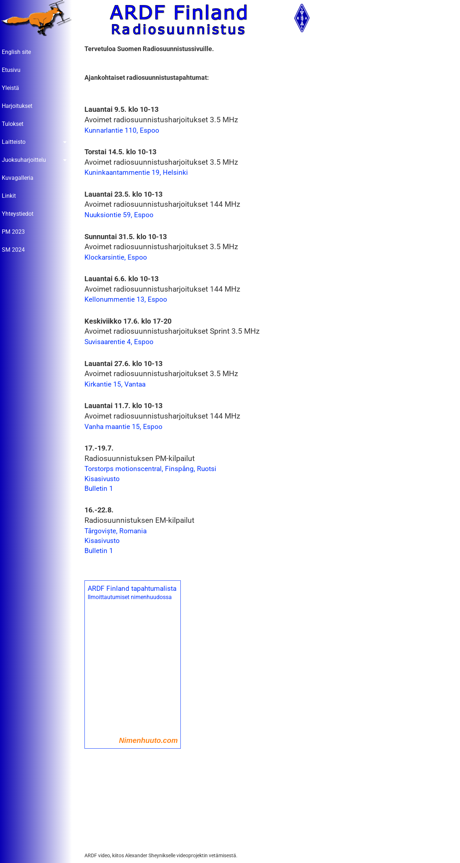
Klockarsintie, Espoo (117, 258)
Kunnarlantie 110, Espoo (123, 131)
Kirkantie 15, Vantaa (116, 384)
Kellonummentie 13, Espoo (127, 300)
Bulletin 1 (100, 489)
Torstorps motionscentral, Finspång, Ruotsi (152, 469)
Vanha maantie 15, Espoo (125, 427)
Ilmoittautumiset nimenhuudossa (131, 597)
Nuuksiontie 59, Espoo (120, 215)
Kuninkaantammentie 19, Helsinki (138, 173)
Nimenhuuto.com (150, 741)
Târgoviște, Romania (117, 531)
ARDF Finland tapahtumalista (133, 589)
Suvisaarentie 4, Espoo (120, 342)
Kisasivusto (103, 479)
